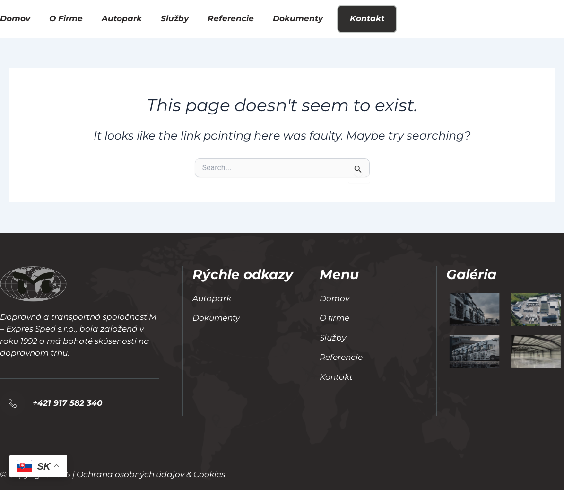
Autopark (122, 18)
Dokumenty (298, 18)
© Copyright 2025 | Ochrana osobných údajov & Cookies (112, 474)
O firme (66, 18)
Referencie (231, 18)
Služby (175, 18)
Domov (15, 18)
